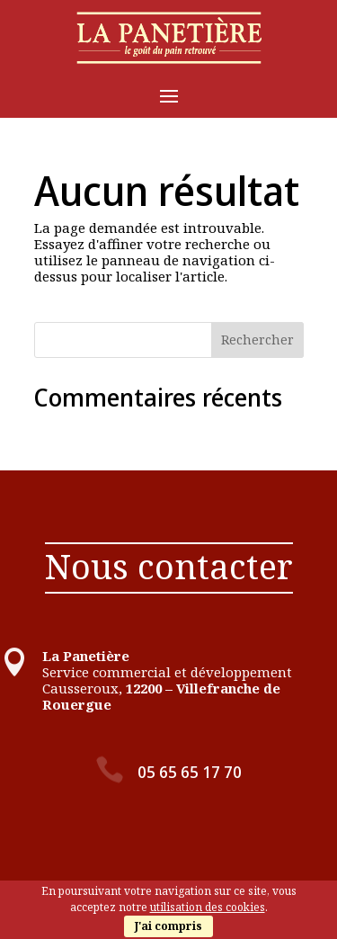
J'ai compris (168, 926)
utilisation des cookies (207, 907)
